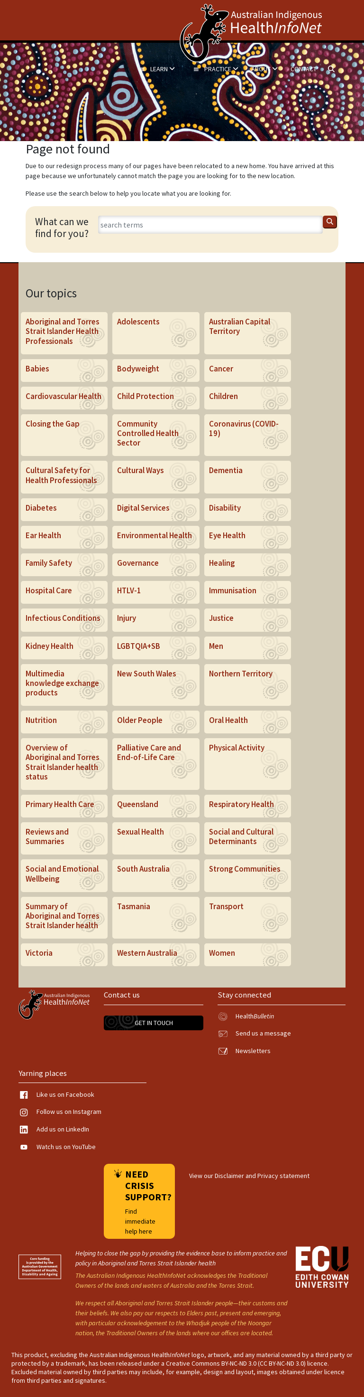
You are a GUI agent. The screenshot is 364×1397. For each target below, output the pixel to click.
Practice (215, 69)
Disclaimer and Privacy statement (262, 1175)
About (264, 69)
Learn (157, 69)
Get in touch (154, 1022)
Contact (304, 69)
